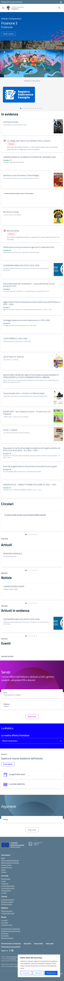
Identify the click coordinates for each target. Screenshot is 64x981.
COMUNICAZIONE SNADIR (13, 586)
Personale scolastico (7, 899)
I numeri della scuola (7, 886)
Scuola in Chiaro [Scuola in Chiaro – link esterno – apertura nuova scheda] (6, 865)
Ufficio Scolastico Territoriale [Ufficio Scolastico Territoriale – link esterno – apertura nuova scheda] (10, 863)
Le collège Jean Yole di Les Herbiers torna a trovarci (29, 140)
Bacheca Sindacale (7, 938)
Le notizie (4, 920)
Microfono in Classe (11, 211)
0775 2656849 (11, 959)
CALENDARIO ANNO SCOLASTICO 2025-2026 (21, 265)
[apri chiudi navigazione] (3, 8)
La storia (4, 893)
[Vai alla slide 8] (35, 108)
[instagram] (12, 950)
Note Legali (49, 943)
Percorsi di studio (6, 904)
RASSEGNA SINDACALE (12, 553)
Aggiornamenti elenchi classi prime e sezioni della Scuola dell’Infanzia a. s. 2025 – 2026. (32, 303)
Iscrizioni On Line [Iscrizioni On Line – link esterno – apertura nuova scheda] (6, 867)
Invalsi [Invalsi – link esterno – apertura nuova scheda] (3, 870)
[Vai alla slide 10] (39, 108)
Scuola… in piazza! (10, 429)
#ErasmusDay (13, 230)
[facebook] (10, 950)
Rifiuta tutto (38, 973)
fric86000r (18, 966)
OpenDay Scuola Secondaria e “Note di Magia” (21, 175)
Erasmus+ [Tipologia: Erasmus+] (11, 144)
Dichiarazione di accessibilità (10, 947)
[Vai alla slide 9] (37, 108)
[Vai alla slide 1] (20, 108)
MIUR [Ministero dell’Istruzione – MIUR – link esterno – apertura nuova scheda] (3, 858)
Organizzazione (6, 890)
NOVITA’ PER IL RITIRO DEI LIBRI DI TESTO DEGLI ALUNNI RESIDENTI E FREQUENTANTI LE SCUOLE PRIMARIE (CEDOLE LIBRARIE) (31, 376)
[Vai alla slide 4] (27, 108)
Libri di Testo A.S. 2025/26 (13, 356)
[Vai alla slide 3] (24, 108)
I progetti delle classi (7, 913)
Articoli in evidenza (8, 34)
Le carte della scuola (7, 888)
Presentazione (5, 879)
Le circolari (4, 922)
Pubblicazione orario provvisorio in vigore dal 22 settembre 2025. (28, 247)
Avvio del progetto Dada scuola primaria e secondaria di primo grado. (30, 466)
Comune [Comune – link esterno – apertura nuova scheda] (3, 872)
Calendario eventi (6, 925)
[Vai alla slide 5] (29, 108)
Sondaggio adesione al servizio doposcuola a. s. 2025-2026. (26, 320)
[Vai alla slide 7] (33, 108)
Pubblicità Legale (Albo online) (10, 931)
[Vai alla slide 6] (31, 108)
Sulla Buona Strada (10, 121)
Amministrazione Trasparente (10, 929)
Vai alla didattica (8, 764)
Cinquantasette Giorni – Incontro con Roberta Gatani (24, 393)
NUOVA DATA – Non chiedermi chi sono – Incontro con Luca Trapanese (27, 412)
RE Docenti (4, 933)
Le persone (4, 883)
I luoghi (3, 881)
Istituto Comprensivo (10, 741)
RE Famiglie (5, 936)
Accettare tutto (51, 973)
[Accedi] (61, 2)
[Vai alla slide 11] (41, 108)
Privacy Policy (38, 943)
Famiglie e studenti (7, 902)
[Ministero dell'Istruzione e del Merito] (11, 2)
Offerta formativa (6, 911)
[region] (39, 966)
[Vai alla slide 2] (22, 108)
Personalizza (26, 973)
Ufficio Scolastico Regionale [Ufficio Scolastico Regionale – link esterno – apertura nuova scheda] (10, 860)
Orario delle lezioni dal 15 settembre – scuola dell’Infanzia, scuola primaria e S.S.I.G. (29, 284)
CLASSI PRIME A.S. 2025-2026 (15, 338)
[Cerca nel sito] (59, 8)
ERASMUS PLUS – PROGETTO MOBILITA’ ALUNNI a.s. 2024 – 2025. (29, 484)
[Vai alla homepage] (8, 8)
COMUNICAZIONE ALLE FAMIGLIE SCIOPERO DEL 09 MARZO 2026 (29, 157)
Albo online (27, 943)
